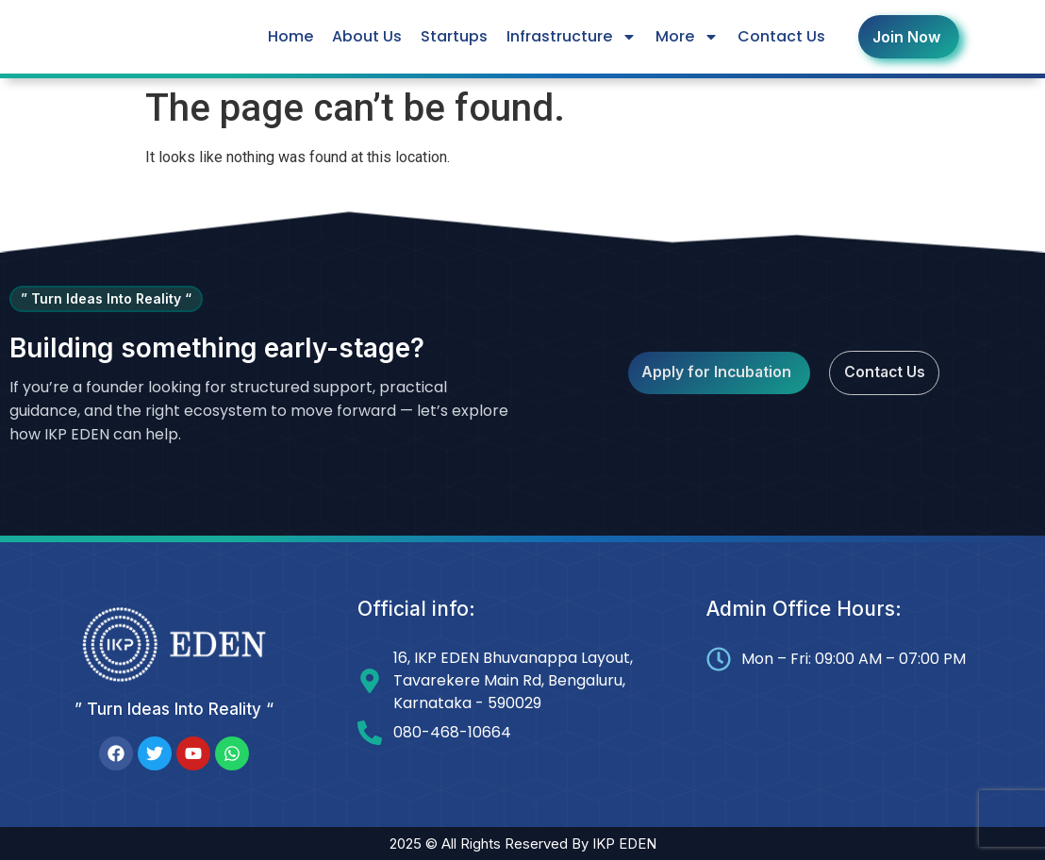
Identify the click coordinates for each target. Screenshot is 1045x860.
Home (290, 36)
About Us (367, 36)
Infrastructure (571, 37)
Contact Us (781, 36)
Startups (454, 36)
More (687, 37)
